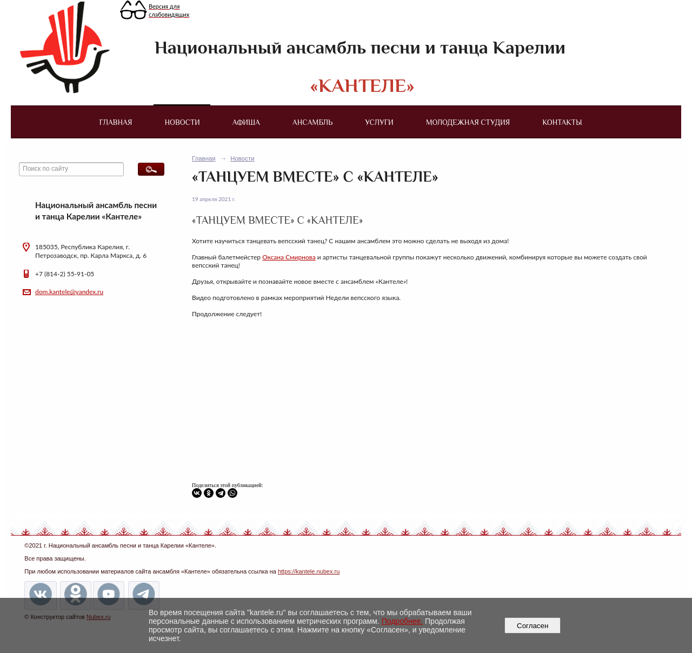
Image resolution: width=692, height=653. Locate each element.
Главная (115, 122)
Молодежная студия (468, 122)
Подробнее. (402, 621)
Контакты (562, 122)
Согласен (533, 626)
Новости (182, 122)
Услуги (379, 122)
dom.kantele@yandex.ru (69, 292)
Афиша (246, 122)
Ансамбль (312, 122)
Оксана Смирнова (289, 257)
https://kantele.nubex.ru (309, 571)
